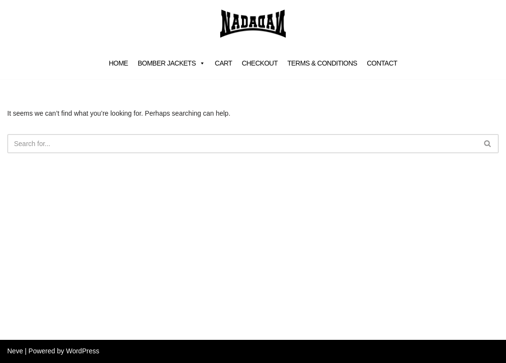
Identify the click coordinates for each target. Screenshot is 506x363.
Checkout (260, 63)
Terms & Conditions (322, 63)
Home (118, 63)
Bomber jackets (171, 63)
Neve (15, 351)
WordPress (82, 351)
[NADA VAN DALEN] (253, 24)
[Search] (242, 143)
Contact (382, 63)
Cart (223, 63)
